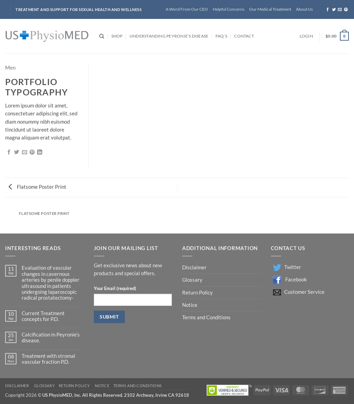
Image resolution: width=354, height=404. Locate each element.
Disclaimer (195, 267)
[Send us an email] (340, 10)
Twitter (292, 267)
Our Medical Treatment (270, 9)
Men (10, 68)
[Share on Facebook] (9, 152)
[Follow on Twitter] (334, 10)
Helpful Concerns (228, 9)
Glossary (192, 280)
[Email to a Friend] (24, 152)
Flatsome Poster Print (37, 187)
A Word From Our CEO (187, 9)
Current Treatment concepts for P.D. (43, 316)
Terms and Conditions (206, 317)
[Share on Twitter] (16, 152)
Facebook (296, 279)
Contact (244, 36)
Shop (117, 36)
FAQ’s (221, 36)
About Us (304, 9)
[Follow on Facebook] (328, 10)
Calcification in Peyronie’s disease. (51, 337)
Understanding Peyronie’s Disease (169, 36)
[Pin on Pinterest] (32, 152)
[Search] (101, 36)
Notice (189, 305)
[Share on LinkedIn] (39, 152)
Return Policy (198, 293)
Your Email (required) (115, 288)
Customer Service (304, 292)
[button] (306, 36)
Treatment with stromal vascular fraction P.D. (48, 359)
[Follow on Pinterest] (346, 10)
